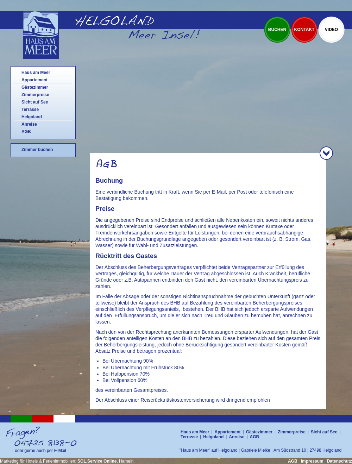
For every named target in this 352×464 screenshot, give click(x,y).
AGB (26, 131)
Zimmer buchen (37, 149)
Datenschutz (339, 461)
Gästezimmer (34, 87)
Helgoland (31, 116)
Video (331, 29)
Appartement (34, 79)
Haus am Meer (35, 72)
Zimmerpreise (35, 94)
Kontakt (304, 29)
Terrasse (30, 109)
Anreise (29, 124)
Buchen (277, 29)
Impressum (312, 461)
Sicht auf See (34, 102)
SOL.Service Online (97, 461)
